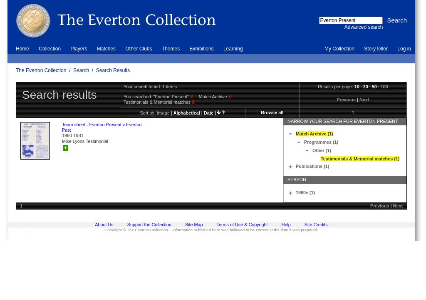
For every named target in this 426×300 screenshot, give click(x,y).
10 (356, 86)
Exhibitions (202, 49)
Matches (106, 49)
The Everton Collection (41, 70)
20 (365, 86)
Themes (171, 49)
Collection (50, 49)
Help (286, 224)
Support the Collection (149, 224)
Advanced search (363, 27)
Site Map (194, 224)
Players (78, 49)
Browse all (272, 112)
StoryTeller (376, 49)
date (208, 112)
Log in (404, 49)
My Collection (339, 49)
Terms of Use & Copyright (242, 224)
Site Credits (316, 224)
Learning (233, 49)
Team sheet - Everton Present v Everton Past (101, 127)
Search (81, 70)
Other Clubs (138, 49)
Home (22, 49)
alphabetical (186, 112)
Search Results (113, 70)
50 (374, 86)
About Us (104, 224)
